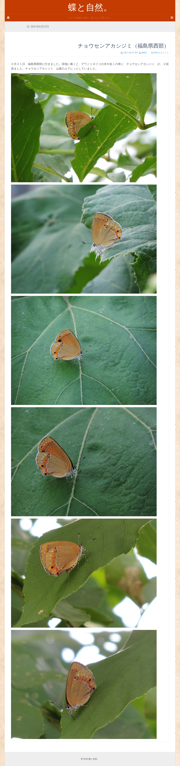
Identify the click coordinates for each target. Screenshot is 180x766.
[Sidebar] (8, 17)
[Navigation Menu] (171, 17)
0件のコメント (161, 52)
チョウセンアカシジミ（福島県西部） (123, 45)
